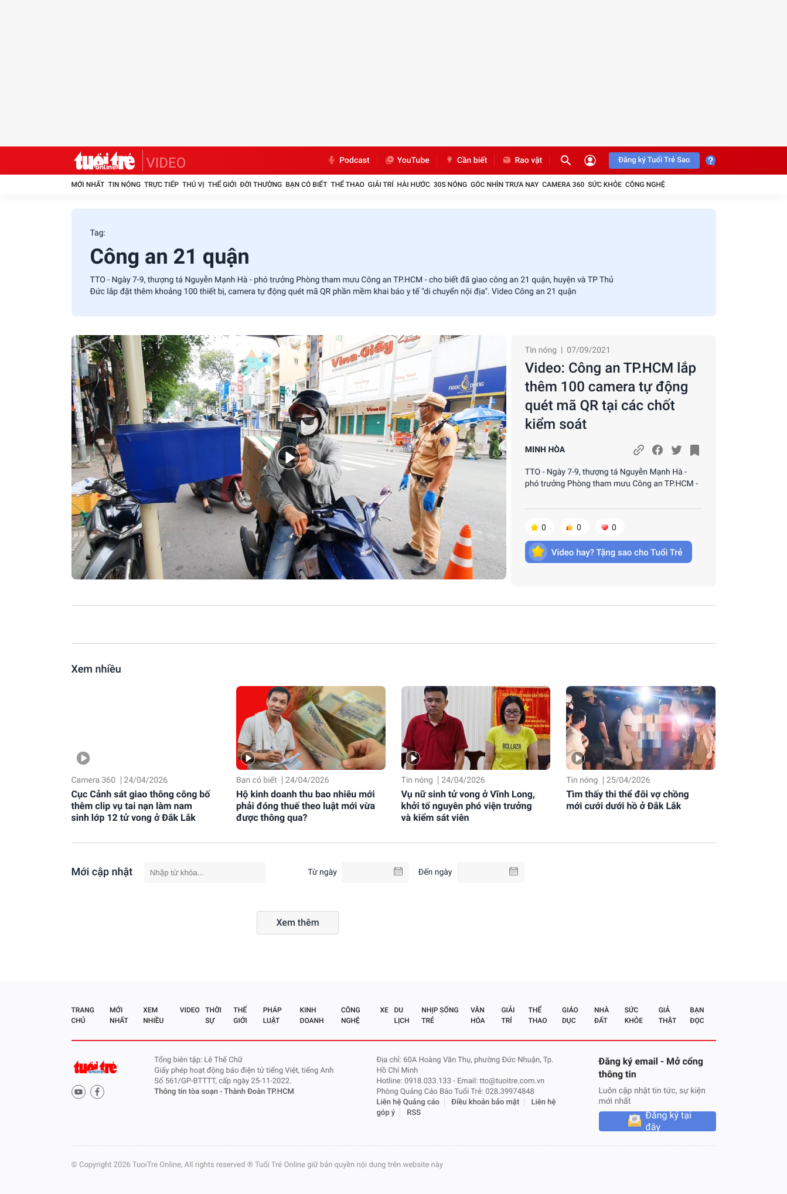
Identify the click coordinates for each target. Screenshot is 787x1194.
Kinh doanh (312, 1015)
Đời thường (261, 184)
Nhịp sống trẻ (439, 1015)
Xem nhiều (96, 669)
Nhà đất (601, 1015)
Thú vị (193, 184)
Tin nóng (124, 184)
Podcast (348, 160)
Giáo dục (570, 1015)
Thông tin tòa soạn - (189, 1091)
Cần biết (466, 160)
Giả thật (667, 1015)
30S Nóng (450, 184)
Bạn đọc (697, 1015)
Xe (384, 1010)
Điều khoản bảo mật (485, 1102)
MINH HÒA (545, 450)
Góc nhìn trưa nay (505, 184)
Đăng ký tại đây (668, 1121)
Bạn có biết (306, 184)
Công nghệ (645, 184)
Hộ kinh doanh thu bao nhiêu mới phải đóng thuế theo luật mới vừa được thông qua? (305, 806)
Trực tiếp (161, 184)
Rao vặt (522, 160)
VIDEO (166, 163)
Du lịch (401, 1015)
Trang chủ (82, 1015)
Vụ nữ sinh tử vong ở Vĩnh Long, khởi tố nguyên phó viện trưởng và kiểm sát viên (468, 806)
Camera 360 (563, 184)
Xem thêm (297, 922)
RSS (414, 1112)
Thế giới (222, 184)
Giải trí (381, 184)
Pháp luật (272, 1015)
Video (190, 1010)
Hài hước (413, 184)
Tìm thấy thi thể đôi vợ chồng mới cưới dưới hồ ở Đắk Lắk (627, 800)
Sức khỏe (605, 184)
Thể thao (347, 184)
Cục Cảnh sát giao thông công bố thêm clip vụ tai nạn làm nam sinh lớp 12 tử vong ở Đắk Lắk (140, 806)
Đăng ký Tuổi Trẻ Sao (654, 160)
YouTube (407, 160)
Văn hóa (478, 1015)
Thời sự (213, 1015)
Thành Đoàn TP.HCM (259, 1091)
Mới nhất (88, 184)
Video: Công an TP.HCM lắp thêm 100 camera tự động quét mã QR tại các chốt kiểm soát (610, 396)
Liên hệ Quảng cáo (408, 1102)
